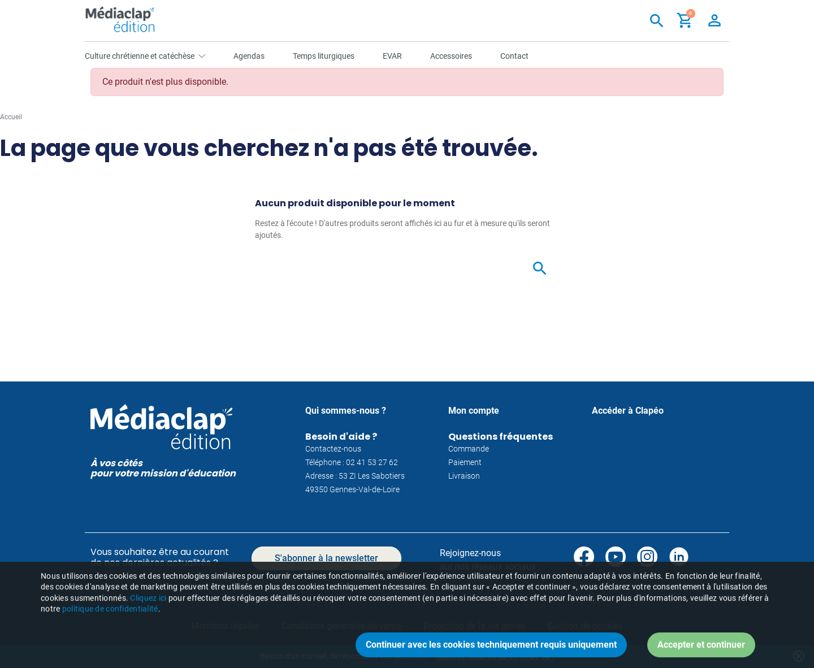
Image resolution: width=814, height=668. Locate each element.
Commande (468, 448)
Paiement (465, 462)
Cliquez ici (148, 619)
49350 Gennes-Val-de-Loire (352, 489)
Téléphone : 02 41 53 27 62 (351, 462)
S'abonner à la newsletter (326, 558)
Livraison (464, 475)
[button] (685, 20)
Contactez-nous (333, 448)
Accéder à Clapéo (628, 410)
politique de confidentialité (110, 630)
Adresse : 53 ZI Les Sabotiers (355, 475)
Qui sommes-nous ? (345, 410)
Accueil (11, 117)
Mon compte (473, 410)
